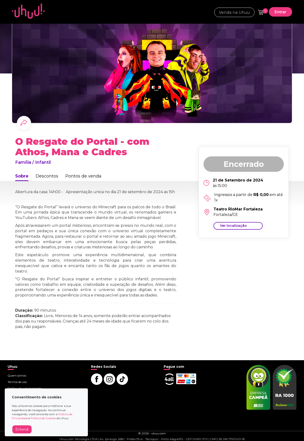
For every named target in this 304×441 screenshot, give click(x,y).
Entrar (280, 12)
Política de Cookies (43, 418)
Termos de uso (17, 382)
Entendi (21, 429)
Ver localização (233, 225)
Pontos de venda (83, 176)
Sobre (21, 176)
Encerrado (243, 164)
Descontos (47, 176)
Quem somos (17, 375)
